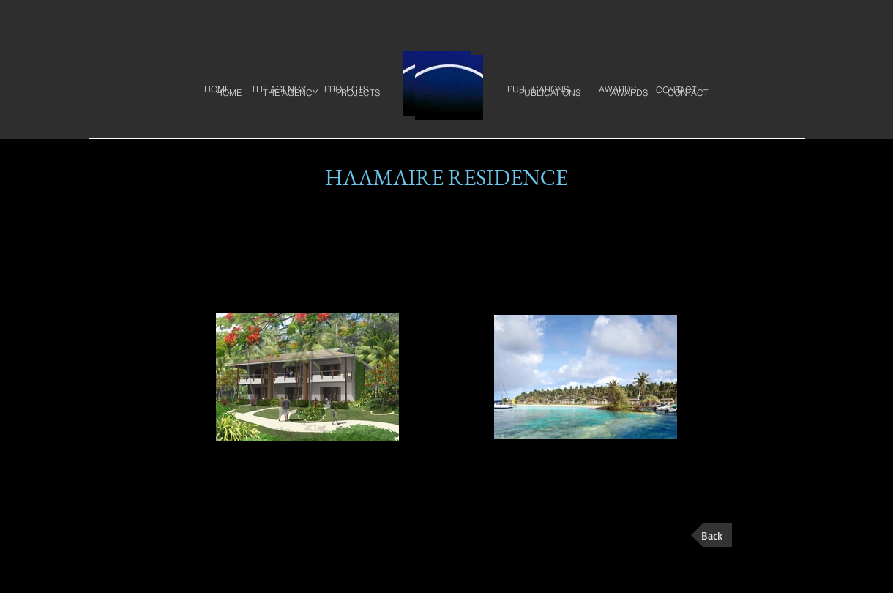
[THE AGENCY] (289, 93)
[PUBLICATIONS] (549, 93)
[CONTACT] (688, 93)
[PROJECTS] (358, 93)
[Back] (711, 535)
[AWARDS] (628, 93)
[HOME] (228, 93)
